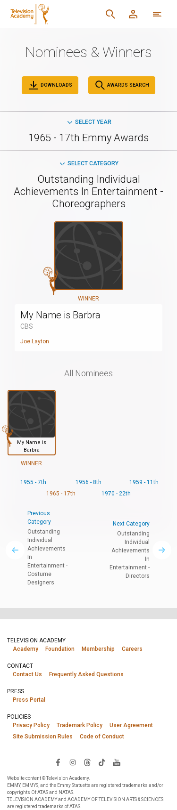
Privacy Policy (31, 725)
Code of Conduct (102, 736)
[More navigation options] (157, 14)
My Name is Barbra (60, 315)
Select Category (88, 163)
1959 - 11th (144, 482)
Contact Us (27, 674)
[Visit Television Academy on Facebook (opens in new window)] (58, 762)
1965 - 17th (61, 493)
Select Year (88, 122)
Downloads (50, 85)
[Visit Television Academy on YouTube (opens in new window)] (116, 762)
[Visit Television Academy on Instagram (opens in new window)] (73, 762)
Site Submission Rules (43, 736)
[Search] (110, 14)
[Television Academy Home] (53, 14)
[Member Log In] (133, 14)
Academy (25, 649)
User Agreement (131, 725)
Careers (132, 649)
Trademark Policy (79, 725)
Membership (98, 649)
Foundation (60, 649)
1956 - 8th (88, 482)
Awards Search (121, 85)
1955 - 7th (33, 482)
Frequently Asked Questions (86, 674)
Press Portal (29, 700)
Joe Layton (34, 341)
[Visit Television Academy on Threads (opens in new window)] (87, 762)
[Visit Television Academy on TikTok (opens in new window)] (102, 762)
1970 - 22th (116, 493)
